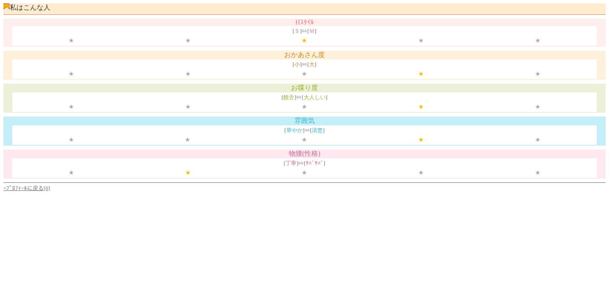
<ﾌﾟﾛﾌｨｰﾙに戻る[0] (26, 188)
